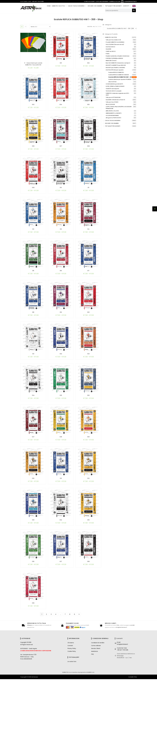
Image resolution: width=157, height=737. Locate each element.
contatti (132, 683)
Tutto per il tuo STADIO (112, 102)
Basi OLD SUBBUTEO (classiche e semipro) (118, 63)
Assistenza (94, 709)
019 (61, 337)
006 (33, 154)
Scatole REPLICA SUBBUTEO (116, 72)
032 (88, 520)
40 (94, 26)
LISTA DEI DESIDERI (102, 1)
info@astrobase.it (121, 685)
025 (61, 428)
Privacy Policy (72, 706)
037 (61, 611)
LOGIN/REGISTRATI (130, 1)
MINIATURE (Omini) (111, 60)
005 (88, 109)
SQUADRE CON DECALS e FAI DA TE (115, 100)
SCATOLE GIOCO (110, 47)
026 (88, 428)
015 (33, 291)
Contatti (70, 703)
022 (61, 383)
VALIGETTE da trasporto (112, 88)
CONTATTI (127, 6)
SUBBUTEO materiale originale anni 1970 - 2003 (118, 94)
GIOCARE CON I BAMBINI (96, 6)
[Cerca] (134, 10)
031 (61, 520)
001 (61, 63)
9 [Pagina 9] (74, 672)
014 (88, 246)
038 (88, 611)
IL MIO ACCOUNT (89, 1)
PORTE (107, 54)
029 (88, 474)
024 (33, 428)
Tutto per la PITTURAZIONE (113, 97)
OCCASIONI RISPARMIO (112, 115)
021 (33, 383)
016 (61, 291)
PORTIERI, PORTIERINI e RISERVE (114, 58)
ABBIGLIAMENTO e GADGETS (113, 113)
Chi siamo (71, 700)
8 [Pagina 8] (69, 672)
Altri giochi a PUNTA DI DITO (113, 118)
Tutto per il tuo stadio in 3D (113, 40)
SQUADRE (108, 49)
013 (61, 246)
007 (61, 154)
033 (33, 565)
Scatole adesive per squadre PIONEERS (119, 79)
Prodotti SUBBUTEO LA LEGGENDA (115, 42)
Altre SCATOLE (112, 82)
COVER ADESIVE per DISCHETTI (114, 84)
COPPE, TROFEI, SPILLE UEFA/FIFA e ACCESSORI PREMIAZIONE (118, 107)
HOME (49, 6)
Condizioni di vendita (97, 700)
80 (96, 26)
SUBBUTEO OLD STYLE (59, 6)
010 (61, 200)
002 (88, 63)
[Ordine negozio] (40, 26)
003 (33, 109)
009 (33, 200)
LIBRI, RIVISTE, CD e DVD (112, 111)
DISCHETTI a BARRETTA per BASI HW (116, 65)
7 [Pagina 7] (65, 672)
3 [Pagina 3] (51, 672)
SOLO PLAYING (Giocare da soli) (115, 44)
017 (88, 291)
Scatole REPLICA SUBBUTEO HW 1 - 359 (120, 77)
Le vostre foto (72, 719)
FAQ (118, 683)
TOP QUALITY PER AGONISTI (113, 6)
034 (61, 565)
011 (88, 200)
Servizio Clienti (95, 706)
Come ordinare (96, 703)
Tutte (99, 26)
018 (33, 337)
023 (88, 383)
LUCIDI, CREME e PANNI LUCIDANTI (115, 86)
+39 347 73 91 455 (38, 1)
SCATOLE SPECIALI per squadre (114, 70)
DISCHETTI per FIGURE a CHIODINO (115, 67)
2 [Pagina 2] (46, 672)
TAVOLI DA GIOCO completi (113, 91)
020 (88, 337)
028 (61, 474)
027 (33, 474)
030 (33, 520)
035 (88, 565)
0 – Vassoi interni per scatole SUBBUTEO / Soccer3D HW (33, 64)
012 (33, 246)
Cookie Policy (72, 709)
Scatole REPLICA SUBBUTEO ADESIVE (118, 75)
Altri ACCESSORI (110, 104)
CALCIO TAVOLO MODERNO (77, 6)
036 (33, 611)
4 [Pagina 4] (55, 672)
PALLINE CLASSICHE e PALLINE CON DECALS (117, 56)
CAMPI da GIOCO (111, 51)
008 (88, 154)
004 (61, 109)
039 (33, 657)
